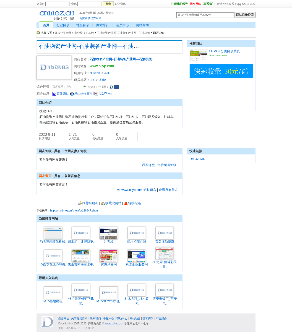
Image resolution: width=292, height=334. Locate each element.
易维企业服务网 (136, 262)
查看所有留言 (168, 190)
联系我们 (208, 3)
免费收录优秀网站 (90, 18)
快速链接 (195, 151)
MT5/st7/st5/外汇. (108, 299)
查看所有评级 (167, 165)
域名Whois (103, 93)
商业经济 (79, 32)
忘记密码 (120, 3)
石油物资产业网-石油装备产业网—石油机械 (123, 32)
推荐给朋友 (88, 203)
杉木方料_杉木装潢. (137, 299)
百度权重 (60, 93)
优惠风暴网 (109, 262)
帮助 (219, 3)
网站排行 (102, 25)
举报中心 (108, 318)
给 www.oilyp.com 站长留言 (136, 190)
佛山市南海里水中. (81, 262)
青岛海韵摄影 (164, 239)
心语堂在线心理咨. (53, 262)
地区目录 (82, 25)
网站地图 (135, 318)
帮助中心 (121, 318)
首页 (46, 25)
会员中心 (122, 25)
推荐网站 (195, 43)
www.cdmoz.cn (114, 323)
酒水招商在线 (136, 239)
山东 (92, 79)
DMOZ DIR (197, 159)
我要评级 (148, 165)
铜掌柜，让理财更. (81, 239)
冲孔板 (109, 239)
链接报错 (132, 203)
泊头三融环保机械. (53, 239)
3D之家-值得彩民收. (164, 263)
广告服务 (161, 318)
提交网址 (63, 318)
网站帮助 (142, 25)
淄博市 (103, 79)
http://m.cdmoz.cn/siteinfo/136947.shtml (74, 210)
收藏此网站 (111, 203)
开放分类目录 (63, 32)
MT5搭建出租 (53, 299)
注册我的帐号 (179, 3)
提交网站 (195, 3)
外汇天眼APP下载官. (81, 299)
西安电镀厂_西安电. (165, 299)
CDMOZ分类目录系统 (224, 51)
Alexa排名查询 (81, 93)
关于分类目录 (79, 318)
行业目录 (63, 25)
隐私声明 (148, 318)
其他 (91, 32)
